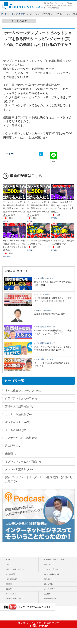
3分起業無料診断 (11, 579)
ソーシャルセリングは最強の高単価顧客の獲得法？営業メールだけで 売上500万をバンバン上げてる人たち (14, 208)
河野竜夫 (6, 221)
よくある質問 (18, 14)
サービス (9, 564)
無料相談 (47, 579)
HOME (3, 14)
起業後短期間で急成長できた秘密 (49, 314)
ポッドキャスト (14, 422)
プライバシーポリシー (13, 599)
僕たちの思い (48, 584)
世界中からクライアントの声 (54, 559)
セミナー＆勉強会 (43, 294)
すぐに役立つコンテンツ (45, 278)
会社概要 (47, 594)
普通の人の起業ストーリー (15, 569)
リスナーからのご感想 (18, 437)
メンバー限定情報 (15, 469)
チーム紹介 (48, 564)
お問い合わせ (39, 624)
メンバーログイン (50, 589)
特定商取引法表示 (50, 599)
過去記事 (10, 445)
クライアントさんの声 (18, 398)
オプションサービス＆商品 (21, 461)
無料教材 (9, 584)
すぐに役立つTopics (51, 569)
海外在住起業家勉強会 (51, 574)
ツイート (10, 153)
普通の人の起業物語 (43, 310)
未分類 (9, 453)
